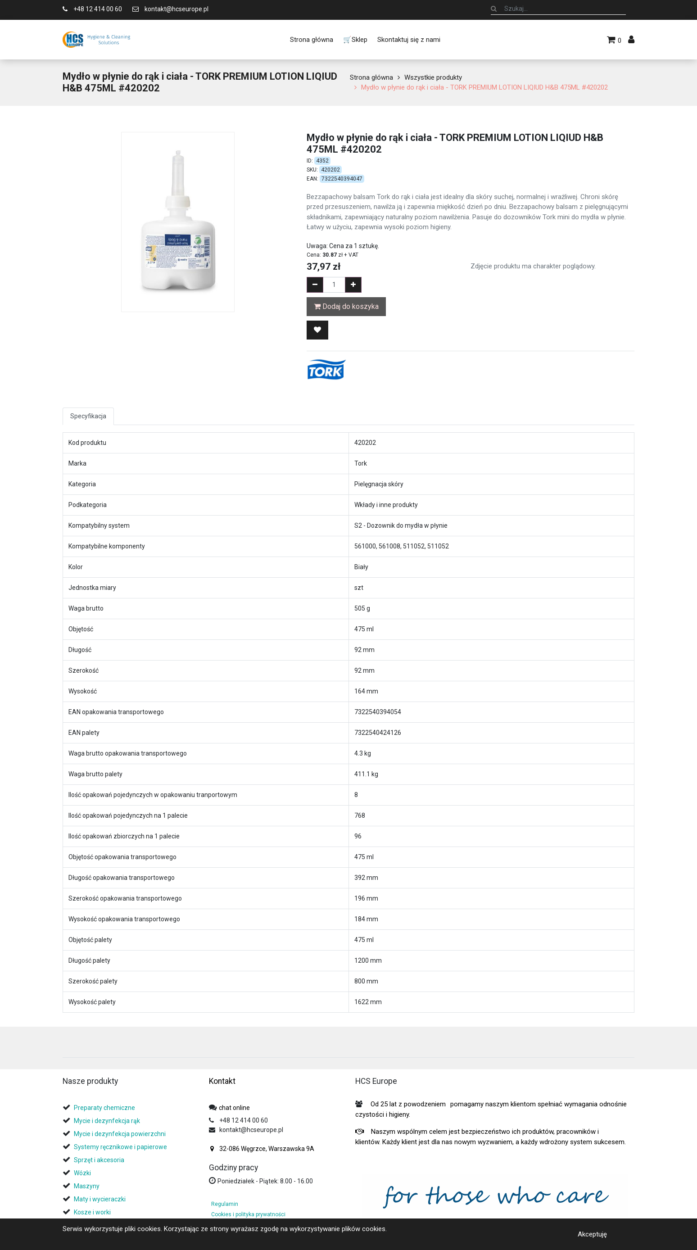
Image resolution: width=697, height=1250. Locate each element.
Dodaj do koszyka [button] (346, 306)
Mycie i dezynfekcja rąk (107, 1120)
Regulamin (224, 1204)
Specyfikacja (88, 416)
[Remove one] (315, 285)
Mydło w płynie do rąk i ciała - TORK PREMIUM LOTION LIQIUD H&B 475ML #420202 (484, 87)
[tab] (66, 1045)
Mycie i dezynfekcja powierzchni (120, 1133)
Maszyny (87, 1186)
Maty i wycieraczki (100, 1199)
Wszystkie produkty (433, 77)
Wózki (82, 1173)
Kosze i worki (92, 1212)
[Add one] (353, 285)
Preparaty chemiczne (105, 1107)
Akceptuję (592, 1234)
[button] (317, 330)
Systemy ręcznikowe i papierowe (121, 1146)
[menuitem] (311, 39)
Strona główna (371, 77)
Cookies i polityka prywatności (248, 1214)
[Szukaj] (494, 8)
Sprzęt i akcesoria (99, 1160)
